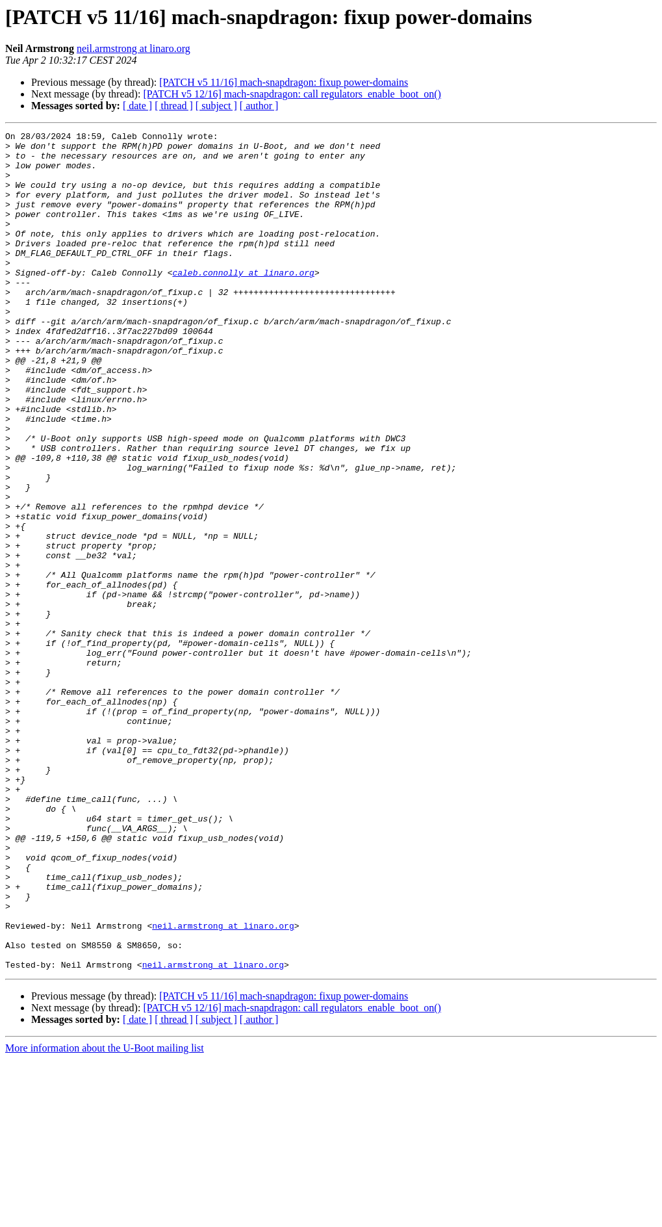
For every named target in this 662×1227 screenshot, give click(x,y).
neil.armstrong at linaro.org (133, 48)
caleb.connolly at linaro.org (243, 301)
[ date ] (137, 105)
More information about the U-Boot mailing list (104, 1215)
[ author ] (259, 105)
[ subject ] (216, 105)
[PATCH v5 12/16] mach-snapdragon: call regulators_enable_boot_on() (291, 93)
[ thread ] (174, 105)
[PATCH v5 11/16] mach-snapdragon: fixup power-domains (283, 82)
